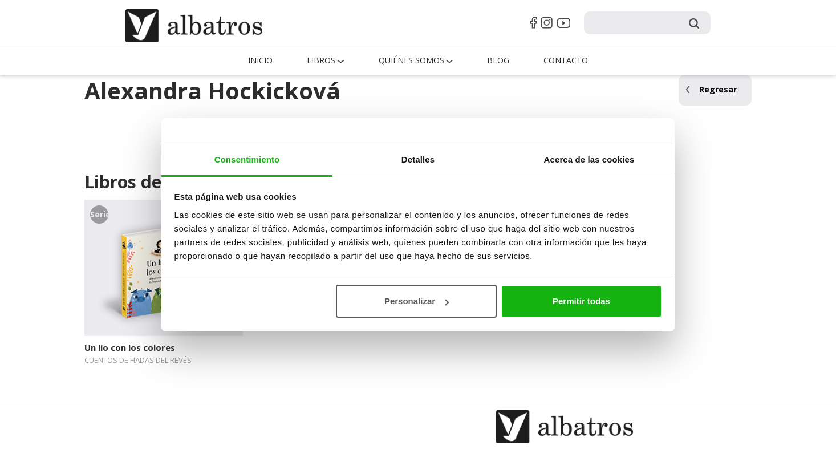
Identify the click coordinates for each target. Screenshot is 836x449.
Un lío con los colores (129, 347)
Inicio (260, 60)
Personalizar (416, 301)
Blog (498, 60)
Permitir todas (581, 301)
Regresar (718, 89)
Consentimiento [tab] (247, 159)
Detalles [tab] (418, 159)
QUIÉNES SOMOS (411, 60)
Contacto (565, 60)
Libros (321, 60)
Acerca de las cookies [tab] (589, 159)
